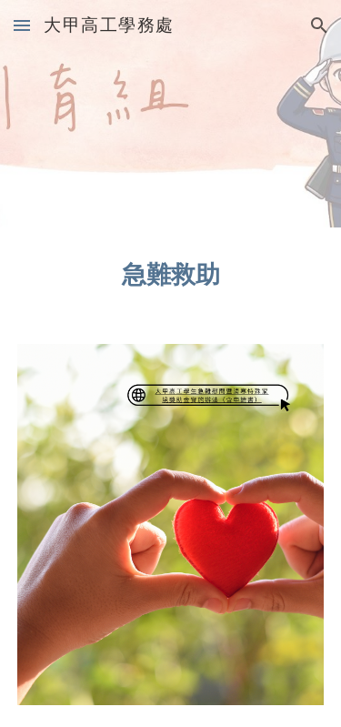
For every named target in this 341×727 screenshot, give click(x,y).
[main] (171, 274)
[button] (22, 25)
